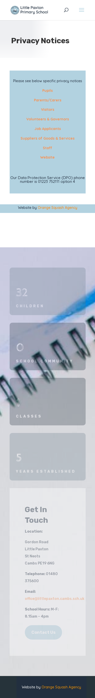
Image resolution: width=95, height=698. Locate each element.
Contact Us (43, 632)
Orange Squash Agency (57, 207)
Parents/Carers (47, 100)
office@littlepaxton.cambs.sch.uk (54, 599)
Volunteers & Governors (47, 119)
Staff (47, 148)
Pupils (47, 90)
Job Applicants (47, 128)
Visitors (47, 109)
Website (47, 157)
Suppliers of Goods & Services (47, 138)
